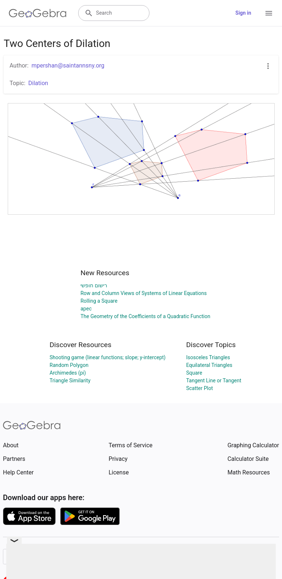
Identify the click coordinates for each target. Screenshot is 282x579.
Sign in (243, 13)
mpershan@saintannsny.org (68, 65)
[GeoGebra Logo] (37, 13)
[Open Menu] (268, 13)
